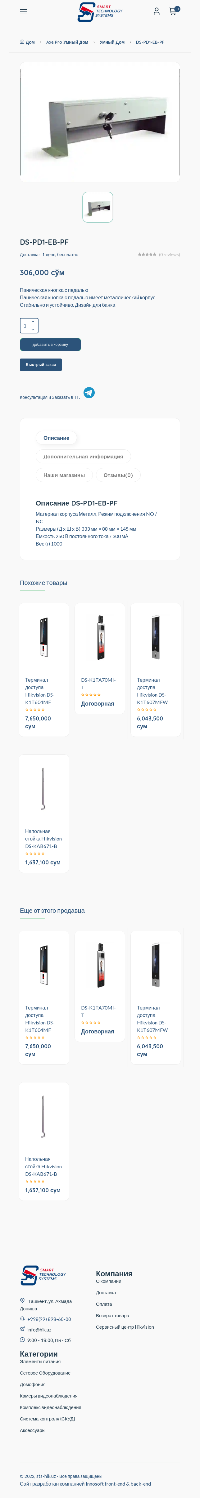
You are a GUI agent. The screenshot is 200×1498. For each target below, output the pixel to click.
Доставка (106, 1292)
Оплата (104, 1304)
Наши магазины (64, 475)
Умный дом (113, 42)
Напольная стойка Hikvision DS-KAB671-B (43, 838)
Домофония (33, 1384)
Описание (56, 438)
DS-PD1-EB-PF (150, 42)
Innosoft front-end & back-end (118, 1484)
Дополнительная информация (83, 456)
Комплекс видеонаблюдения (50, 1407)
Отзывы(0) (118, 475)
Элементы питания (40, 1361)
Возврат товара (112, 1315)
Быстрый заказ (41, 364)
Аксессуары (32, 1430)
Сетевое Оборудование (45, 1372)
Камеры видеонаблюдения (49, 1395)
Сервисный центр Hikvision (125, 1327)
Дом (27, 42)
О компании (108, 1281)
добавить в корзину (50, 344)
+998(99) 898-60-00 (49, 1319)
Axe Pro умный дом (67, 42)
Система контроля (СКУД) (47, 1418)
